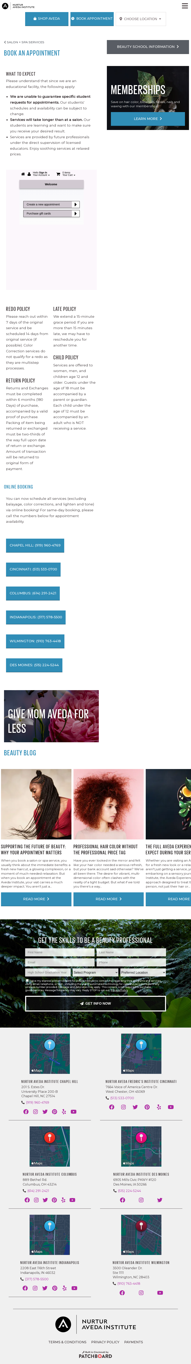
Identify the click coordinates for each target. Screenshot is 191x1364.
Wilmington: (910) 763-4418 (35, 641)
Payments (133, 1342)
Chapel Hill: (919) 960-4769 (35, 545)
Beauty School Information (148, 47)
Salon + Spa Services (24, 42)
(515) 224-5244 (129, 1191)
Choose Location (140, 19)
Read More (36, 899)
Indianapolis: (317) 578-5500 (36, 617)
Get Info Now (95, 1003)
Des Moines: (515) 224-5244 (34, 665)
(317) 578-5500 (37, 1279)
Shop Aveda (47, 19)
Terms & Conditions (67, 1342)
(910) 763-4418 (128, 1284)
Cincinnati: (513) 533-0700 (33, 569)
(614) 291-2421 (38, 1191)
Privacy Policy (119, 990)
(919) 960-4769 (37, 1102)
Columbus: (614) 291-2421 (33, 593)
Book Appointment (92, 19)
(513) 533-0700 (122, 1098)
